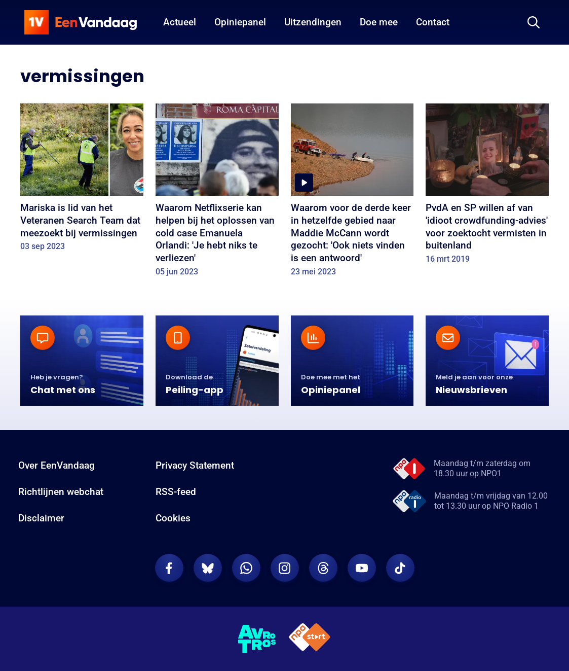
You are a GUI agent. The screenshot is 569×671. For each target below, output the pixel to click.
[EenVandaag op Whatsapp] (246, 568)
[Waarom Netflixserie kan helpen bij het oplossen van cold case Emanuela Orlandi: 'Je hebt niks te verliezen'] (217, 193)
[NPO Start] (309, 639)
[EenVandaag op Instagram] (285, 568)
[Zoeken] (533, 22)
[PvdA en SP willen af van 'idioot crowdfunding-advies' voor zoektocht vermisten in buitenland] (487, 187)
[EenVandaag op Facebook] (169, 568)
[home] (80, 22)
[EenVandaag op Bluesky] (208, 568)
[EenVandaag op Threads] (323, 568)
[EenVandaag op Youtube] (362, 568)
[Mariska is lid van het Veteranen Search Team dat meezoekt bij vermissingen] (81, 180)
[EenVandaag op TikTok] (400, 568)
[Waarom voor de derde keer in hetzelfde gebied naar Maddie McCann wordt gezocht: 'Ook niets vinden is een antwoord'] (352, 193)
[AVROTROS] (257, 639)
